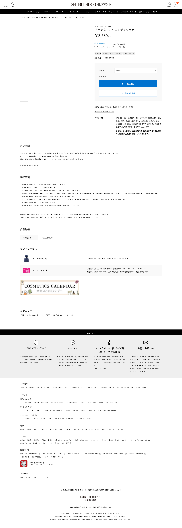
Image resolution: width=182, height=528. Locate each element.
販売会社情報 (76, 490)
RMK (94, 402)
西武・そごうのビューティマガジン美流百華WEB (83, 454)
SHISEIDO (28, 402)
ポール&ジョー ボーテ (58, 402)
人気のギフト (68, 440)
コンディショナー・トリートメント (64, 318)
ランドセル (53, 429)
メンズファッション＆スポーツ (30, 443)
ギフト (79, 14)
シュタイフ (80, 419)
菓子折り (36, 440)
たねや (83, 410)
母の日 (61, 429)
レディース (89, 14)
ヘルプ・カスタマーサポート (29, 477)
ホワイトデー (122, 429)
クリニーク (109, 402)
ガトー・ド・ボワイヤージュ (53, 410)
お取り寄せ (58, 440)
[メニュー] (6, 6)
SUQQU (100, 402)
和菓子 (50, 440)
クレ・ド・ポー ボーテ (41, 402)
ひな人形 (36, 429)
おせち (97, 429)
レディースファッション (142, 440)
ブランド (24, 394)
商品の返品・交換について (104, 114)
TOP (21, 20)
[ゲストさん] (168, 6)
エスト (88, 402)
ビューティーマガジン (149, 14)
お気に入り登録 (129, 96)
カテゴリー (25, 384)
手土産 (43, 440)
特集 (22, 425)
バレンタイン (111, 429)
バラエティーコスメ (43, 388)
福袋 (103, 429)
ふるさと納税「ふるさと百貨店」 (30, 457)
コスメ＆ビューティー (33, 14)
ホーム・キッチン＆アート (126, 14)
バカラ (88, 419)
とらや (89, 410)
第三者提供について (113, 490)
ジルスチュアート (72, 402)
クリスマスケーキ (87, 429)
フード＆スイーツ (67, 14)
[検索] (14, 6)
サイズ (101, 73)
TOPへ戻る (91, 334)
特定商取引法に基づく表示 (95, 490)
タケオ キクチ (59, 419)
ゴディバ (67, 410)
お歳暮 (144, 388)
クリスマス (75, 429)
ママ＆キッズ (70, 419)
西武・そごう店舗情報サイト (29, 454)
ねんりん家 (97, 410)
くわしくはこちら (100, 368)
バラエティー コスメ (51, 14)
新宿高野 (75, 410)
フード (130, 440)
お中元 (138, 388)
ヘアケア (47, 318)
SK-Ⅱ (117, 402)
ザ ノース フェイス (46, 419)
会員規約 (64, 490)
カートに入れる (128, 86)
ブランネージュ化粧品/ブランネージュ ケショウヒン (43, 20)
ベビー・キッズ (108, 14)
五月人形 (44, 429)
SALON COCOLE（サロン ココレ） (114, 454)
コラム (23, 436)
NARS (82, 402)
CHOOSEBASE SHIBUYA (136, 454)
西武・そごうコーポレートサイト (53, 454)
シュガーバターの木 (109, 410)
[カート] (175, 6)
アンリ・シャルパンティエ (33, 410)
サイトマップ (45, 477)
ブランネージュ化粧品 (103, 29)
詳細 (121, 47)
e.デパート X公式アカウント (53, 457)
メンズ (97, 14)
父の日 (68, 429)
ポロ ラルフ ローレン (31, 419)
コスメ (124, 440)
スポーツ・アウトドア (107, 388)
